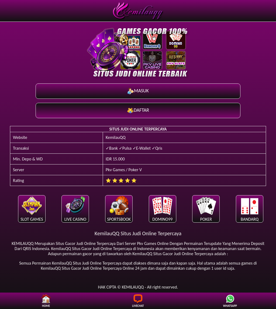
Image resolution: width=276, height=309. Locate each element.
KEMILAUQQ (22, 243)
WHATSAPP (230, 301)
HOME (46, 301)
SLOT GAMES (31, 208)
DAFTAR (138, 110)
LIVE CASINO (75, 208)
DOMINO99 (162, 208)
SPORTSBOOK (119, 208)
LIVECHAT (138, 301)
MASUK (138, 91)
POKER (206, 208)
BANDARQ (250, 208)
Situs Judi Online (87, 263)
